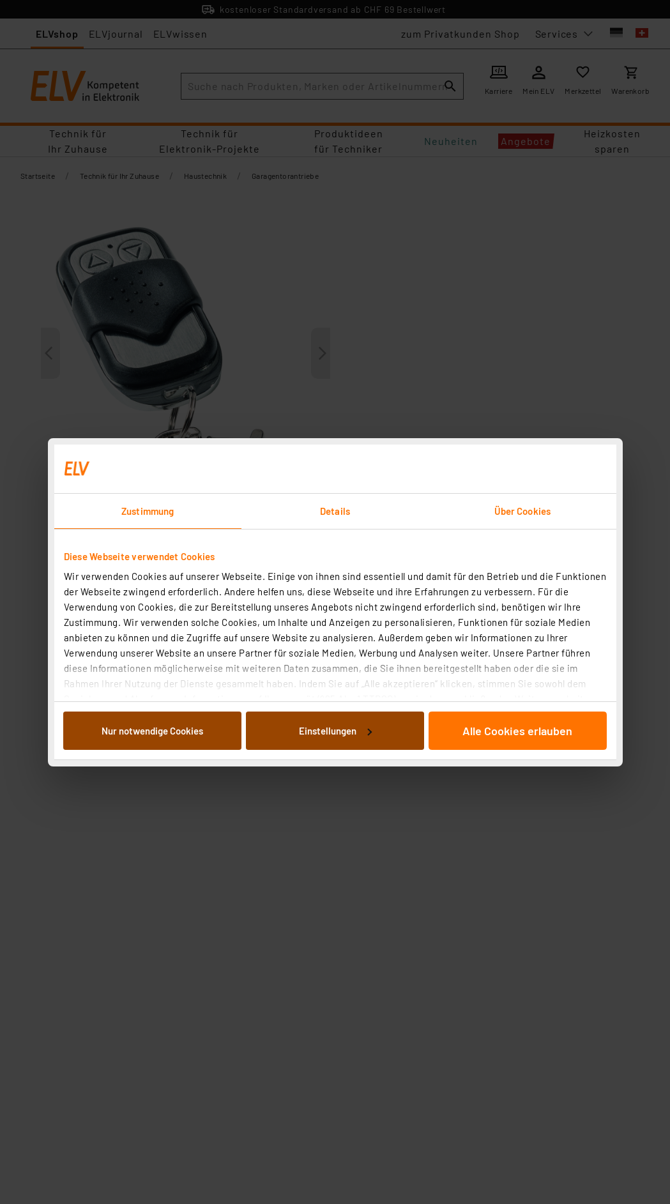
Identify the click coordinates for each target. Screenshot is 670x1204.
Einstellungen (335, 730)
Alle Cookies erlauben (517, 731)
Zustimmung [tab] (147, 511)
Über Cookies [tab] (522, 511)
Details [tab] (335, 511)
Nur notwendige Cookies (152, 730)
